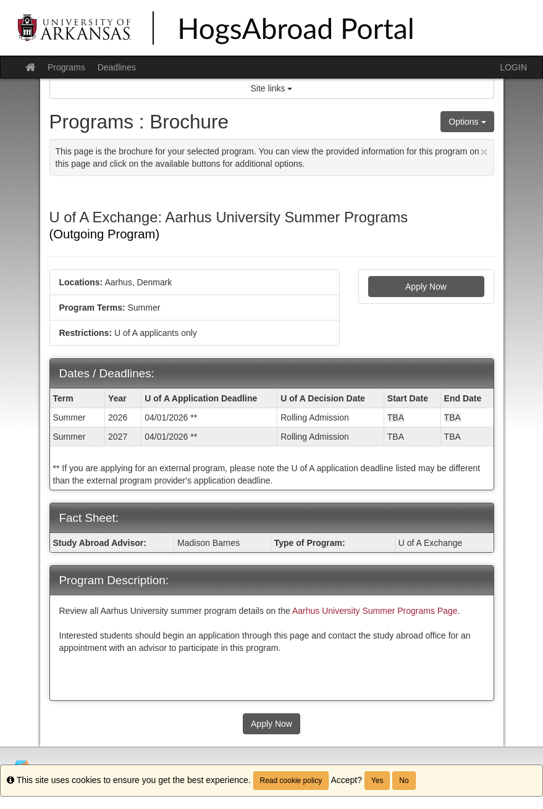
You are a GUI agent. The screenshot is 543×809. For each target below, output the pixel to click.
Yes (377, 780)
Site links (272, 88)
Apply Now (426, 286)
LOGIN (513, 67)
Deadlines (117, 67)
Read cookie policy (291, 780)
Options (467, 122)
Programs (66, 67)
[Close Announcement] (483, 151)
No (403, 780)
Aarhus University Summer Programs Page (375, 611)
